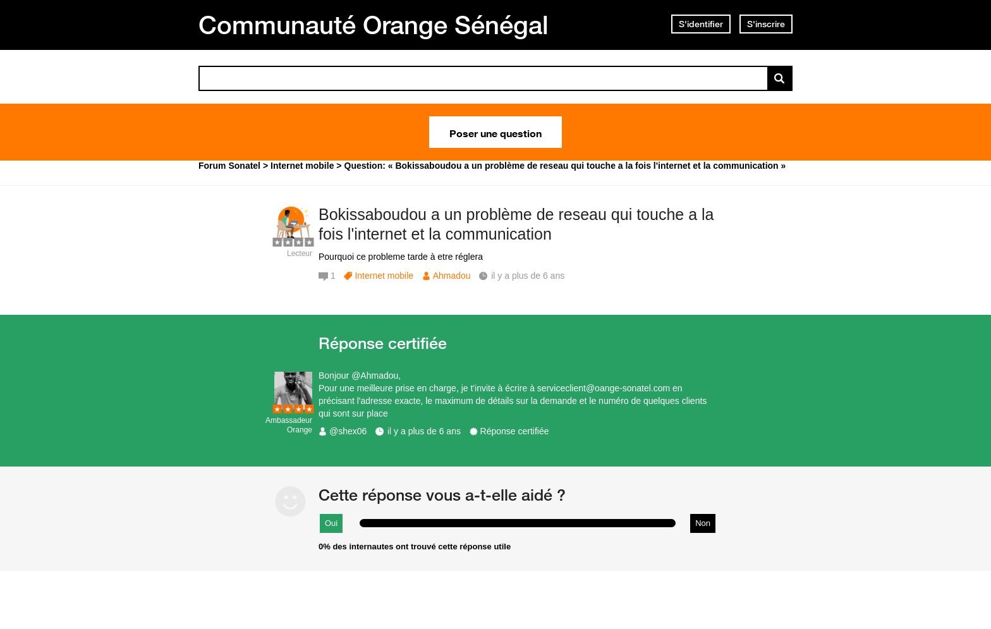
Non (702, 523)
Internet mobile (384, 276)
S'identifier (701, 24)
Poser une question (495, 132)
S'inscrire (766, 24)
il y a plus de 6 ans (424, 431)
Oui (331, 523)
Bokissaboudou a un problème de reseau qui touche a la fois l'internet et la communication (516, 224)
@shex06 (348, 431)
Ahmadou (452, 276)
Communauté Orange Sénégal (373, 24)
